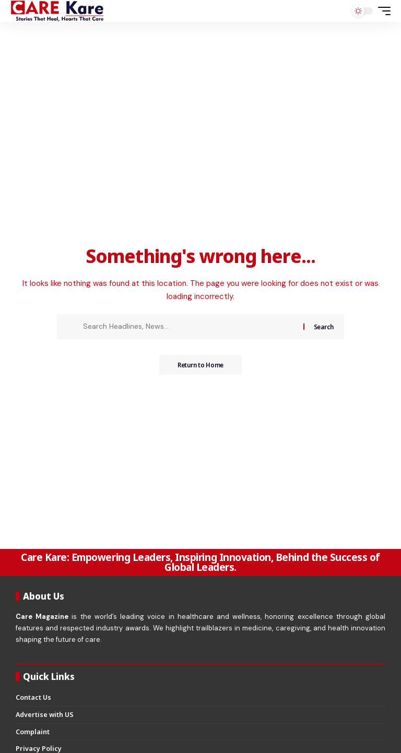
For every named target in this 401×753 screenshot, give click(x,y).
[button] (382, 11)
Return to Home (200, 365)
